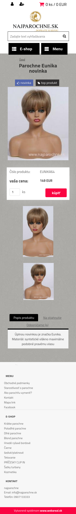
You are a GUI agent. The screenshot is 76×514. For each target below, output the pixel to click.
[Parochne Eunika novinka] (38, 88)
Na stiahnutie (52, 317)
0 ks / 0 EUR (56, 4)
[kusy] (14, 192)
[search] (64, 36)
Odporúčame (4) (37, 324)
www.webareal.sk (51, 510)
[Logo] (35, 21)
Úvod (22, 60)
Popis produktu (24, 317)
